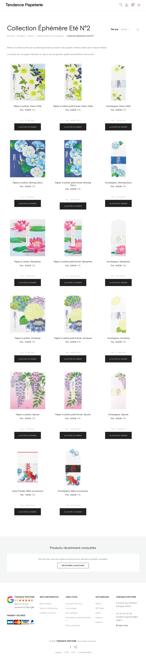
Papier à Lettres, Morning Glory (28, 182)
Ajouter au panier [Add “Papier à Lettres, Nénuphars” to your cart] (28, 283)
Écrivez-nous (122, 625)
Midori (98, 603)
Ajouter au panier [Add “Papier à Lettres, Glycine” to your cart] (28, 435)
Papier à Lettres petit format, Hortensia (73, 338)
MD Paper (100, 608)
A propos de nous (74, 603)
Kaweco (99, 617)
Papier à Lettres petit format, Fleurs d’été (73, 106)
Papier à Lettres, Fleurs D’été (27, 106)
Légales (58, 652)
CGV (73, 652)
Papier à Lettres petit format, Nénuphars (73, 261)
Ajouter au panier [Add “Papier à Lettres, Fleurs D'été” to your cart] (28, 127)
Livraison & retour (48, 613)
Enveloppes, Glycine (118, 414)
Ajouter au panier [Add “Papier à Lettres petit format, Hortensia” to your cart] (73, 359)
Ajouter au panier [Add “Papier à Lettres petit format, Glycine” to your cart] (73, 435)
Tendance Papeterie (24, 4)
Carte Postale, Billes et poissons (27, 491)
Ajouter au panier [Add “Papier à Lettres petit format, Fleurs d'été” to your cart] (73, 127)
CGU (66, 652)
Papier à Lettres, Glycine (27, 414)
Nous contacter (73, 625)
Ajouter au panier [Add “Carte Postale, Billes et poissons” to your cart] (28, 512)
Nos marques (72, 613)
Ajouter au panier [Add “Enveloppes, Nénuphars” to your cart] (118, 283)
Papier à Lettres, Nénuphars (27, 261)
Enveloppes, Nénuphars (118, 261)
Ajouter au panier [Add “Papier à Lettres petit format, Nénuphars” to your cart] (73, 283)
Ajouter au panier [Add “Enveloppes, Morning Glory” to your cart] (118, 203)
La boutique (71, 608)
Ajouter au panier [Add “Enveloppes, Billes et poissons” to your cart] (73, 512)
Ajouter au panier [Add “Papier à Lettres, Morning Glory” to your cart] (28, 203)
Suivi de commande (49, 608)
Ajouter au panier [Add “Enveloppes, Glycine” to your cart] (118, 435)
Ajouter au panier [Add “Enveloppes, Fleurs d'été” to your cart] (118, 127)
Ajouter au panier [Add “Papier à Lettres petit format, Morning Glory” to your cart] (73, 206)
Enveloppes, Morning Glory (118, 182)
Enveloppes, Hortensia (118, 338)
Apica (98, 613)
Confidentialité (84, 652)
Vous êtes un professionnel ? (78, 619)
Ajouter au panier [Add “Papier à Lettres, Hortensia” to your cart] (28, 359)
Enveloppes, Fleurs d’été (118, 106)
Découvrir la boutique (73, 565)
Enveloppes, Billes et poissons (73, 491)
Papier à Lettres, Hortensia (27, 338)
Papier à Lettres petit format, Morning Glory (73, 183)
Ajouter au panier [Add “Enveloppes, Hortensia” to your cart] (118, 359)
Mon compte (46, 603)
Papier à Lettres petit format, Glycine (73, 414)
